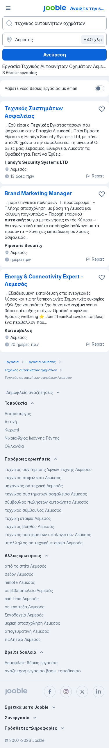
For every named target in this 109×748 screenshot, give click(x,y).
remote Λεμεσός (20, 582)
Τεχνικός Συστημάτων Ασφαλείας (34, 112)
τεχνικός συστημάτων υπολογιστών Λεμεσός (48, 534)
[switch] (99, 88)
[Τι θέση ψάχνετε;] (54, 23)
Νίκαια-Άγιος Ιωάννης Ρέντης (32, 438)
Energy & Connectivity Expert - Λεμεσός (44, 280)
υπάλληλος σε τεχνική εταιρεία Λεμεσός (44, 542)
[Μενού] (8, 8)
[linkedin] (98, 691)
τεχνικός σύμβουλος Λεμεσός (33, 510)
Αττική (11, 421)
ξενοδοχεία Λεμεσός (24, 614)
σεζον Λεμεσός (19, 574)
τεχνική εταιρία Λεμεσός (28, 518)
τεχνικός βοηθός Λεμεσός (29, 526)
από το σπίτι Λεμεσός (26, 566)
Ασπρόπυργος (18, 413)
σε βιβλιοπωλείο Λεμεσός (29, 590)
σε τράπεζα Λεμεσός (24, 606)
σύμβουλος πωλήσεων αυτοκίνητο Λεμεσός (46, 502)
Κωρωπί (12, 429)
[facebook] (50, 691)
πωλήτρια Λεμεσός (23, 639)
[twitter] (82, 691)
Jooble (38, 740)
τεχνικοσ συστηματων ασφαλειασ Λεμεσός (46, 493)
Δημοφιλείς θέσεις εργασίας (31, 662)
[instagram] (66, 691)
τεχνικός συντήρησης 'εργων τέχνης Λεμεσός (48, 469)
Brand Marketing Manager (38, 193)
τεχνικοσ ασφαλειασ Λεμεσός (33, 477)
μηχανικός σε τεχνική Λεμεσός (34, 485)
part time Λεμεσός (22, 598)
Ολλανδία (14, 446)
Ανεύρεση (54, 55)
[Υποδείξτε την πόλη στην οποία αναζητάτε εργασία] (54, 40)
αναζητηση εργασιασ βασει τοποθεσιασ (43, 670)
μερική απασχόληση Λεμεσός (32, 623)
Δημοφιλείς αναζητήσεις (33, 392)
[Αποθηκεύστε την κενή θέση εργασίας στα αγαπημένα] (101, 109)
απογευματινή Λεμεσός (27, 631)
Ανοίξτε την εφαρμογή (89, 8)
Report (94, 175)
